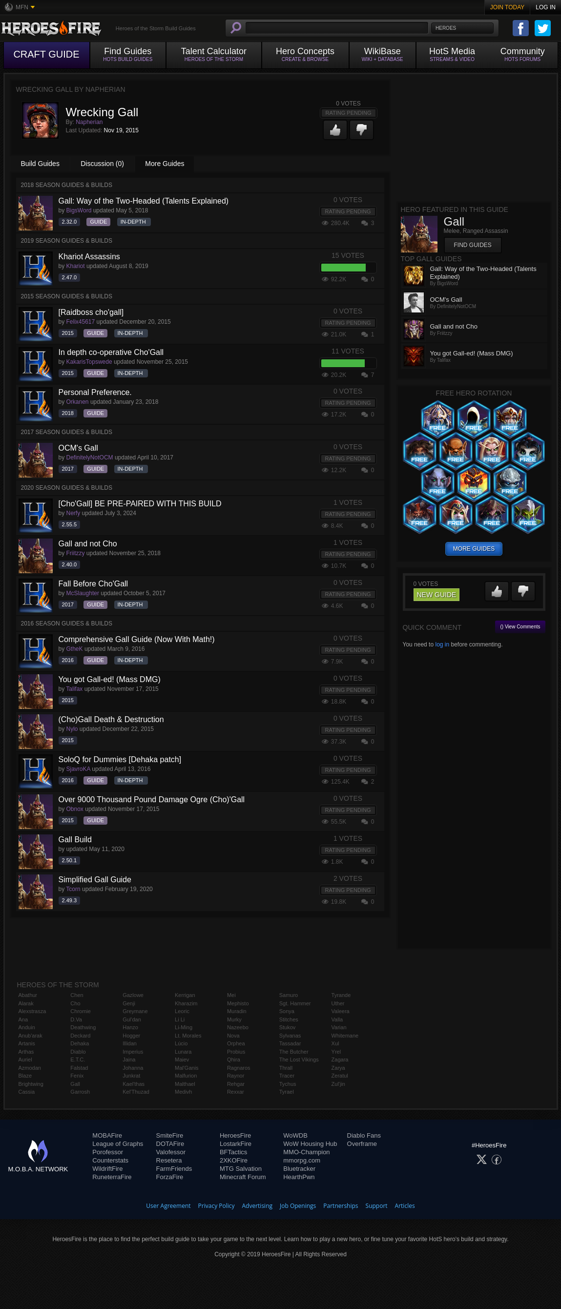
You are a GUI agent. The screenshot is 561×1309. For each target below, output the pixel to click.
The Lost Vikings (299, 1059)
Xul (335, 1043)
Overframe (362, 1143)
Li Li (180, 1019)
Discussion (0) (102, 163)
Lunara (183, 1052)
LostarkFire (235, 1143)
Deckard (80, 1036)
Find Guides (473, 245)
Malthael (185, 1084)
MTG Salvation (241, 1168)
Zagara (340, 1059)
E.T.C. (77, 1059)
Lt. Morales (188, 1036)
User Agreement (168, 1206)
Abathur (28, 995)
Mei (231, 995)
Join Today (507, 7)
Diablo (77, 1052)
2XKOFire (234, 1160)
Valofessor (171, 1152)
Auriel (25, 1059)
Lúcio (181, 1043)
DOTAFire (170, 1143)
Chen (76, 995)
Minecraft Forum (243, 1177)
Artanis (27, 1043)
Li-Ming (183, 1027)
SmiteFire (170, 1135)
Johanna (133, 1068)
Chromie (80, 1011)
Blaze (25, 1076)
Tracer (286, 1076)
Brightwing (31, 1084)
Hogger (131, 1036)
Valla (337, 1019)
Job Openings (298, 1206)
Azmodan (30, 1068)
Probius (236, 1052)
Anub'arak (30, 1036)
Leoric (182, 1011)
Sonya (286, 1011)
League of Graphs (117, 1143)
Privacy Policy (216, 1206)
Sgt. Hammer (295, 1003)
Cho (75, 1003)
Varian (339, 1027)
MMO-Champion (306, 1152)
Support (377, 1206)
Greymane (135, 1011)
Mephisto (238, 1003)
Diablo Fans (364, 1135)
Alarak (26, 1003)
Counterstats (110, 1160)
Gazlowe (133, 995)
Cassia (27, 1092)
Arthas (26, 1052)
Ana (23, 1019)
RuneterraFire (111, 1177)
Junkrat (131, 1076)
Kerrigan (185, 995)
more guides (474, 548)
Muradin (237, 1011)
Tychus (287, 1084)
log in (442, 644)
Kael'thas (134, 1084)
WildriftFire (107, 1168)
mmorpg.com (301, 1160)
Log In (546, 7)
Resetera (169, 1160)
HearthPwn (298, 1177)
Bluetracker (299, 1168)
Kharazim (186, 1003)
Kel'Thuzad (136, 1092)
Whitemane (345, 1036)
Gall (75, 1084)
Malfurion (186, 1076)
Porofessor (107, 1152)
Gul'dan (132, 1019)
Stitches (288, 1019)
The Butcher (294, 1052)
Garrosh (80, 1092)
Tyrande (341, 995)
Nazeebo (238, 1027)
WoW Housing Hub (310, 1143)
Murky (234, 1019)
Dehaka (79, 1043)
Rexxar (235, 1092)
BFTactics (233, 1152)
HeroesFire (235, 1135)
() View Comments (520, 626)
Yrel (336, 1052)
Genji (129, 1003)
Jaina (129, 1059)
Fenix (76, 1076)
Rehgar (236, 1084)
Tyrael (286, 1092)
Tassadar (290, 1043)
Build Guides (40, 163)
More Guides (164, 163)
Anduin (27, 1027)
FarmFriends (174, 1168)
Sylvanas (290, 1036)
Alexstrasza (32, 1011)
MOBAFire (107, 1135)
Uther (338, 1003)
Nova (233, 1036)
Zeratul (340, 1076)
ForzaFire (170, 1177)
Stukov (287, 1027)
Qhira (233, 1059)
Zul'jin (338, 1084)
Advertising (257, 1206)
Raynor (235, 1076)
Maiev (182, 1059)
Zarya (338, 1068)
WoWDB (295, 1135)
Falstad (79, 1068)
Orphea (236, 1043)
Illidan (130, 1043)
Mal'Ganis (187, 1068)
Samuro (288, 995)
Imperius (133, 1052)
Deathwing (83, 1027)
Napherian (89, 122)
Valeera (341, 1011)
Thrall (286, 1068)
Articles (405, 1206)
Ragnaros (238, 1068)
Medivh (183, 1092)
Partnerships (340, 1206)
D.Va (76, 1019)
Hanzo (130, 1027)
